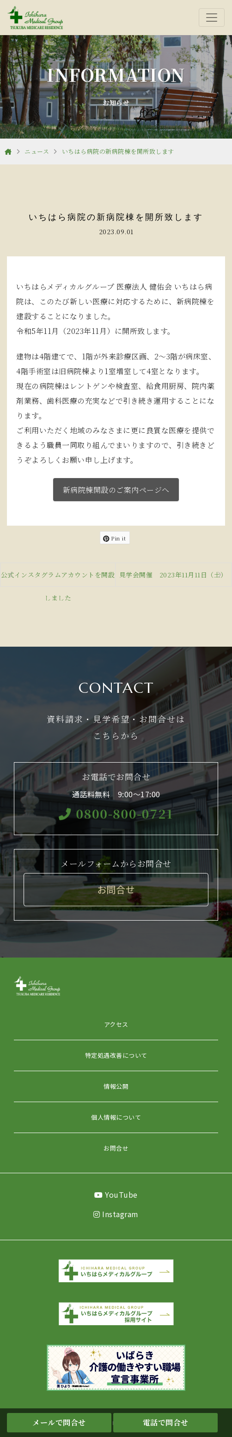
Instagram (116, 1213)
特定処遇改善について (116, 1055)
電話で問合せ (166, 1422)
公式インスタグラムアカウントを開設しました (58, 578)
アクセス (116, 1024)
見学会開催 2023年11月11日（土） (173, 574)
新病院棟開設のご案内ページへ (116, 490)
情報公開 (116, 1086)
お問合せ (116, 1148)
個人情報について (116, 1117)
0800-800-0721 (116, 813)
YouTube (116, 1194)
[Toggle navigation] (212, 17)
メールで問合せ (59, 1422)
